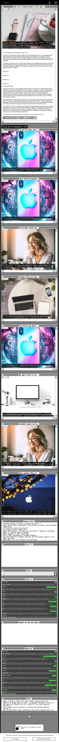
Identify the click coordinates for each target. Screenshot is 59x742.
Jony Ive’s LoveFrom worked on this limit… (29, 7)
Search (56, 573)
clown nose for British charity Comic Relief (17, 112)
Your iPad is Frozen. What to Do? (15, 529)
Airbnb (38, 103)
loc (30, 601)
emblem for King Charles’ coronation (43, 110)
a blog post (12, 63)
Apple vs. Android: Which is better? (16, 532)
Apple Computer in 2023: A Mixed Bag (16, 534)
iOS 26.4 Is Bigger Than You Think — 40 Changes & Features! (24, 703)
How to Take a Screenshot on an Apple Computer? (20, 535)
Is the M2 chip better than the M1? (15, 528)
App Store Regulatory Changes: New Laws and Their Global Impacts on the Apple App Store (28, 537)
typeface (29, 110)
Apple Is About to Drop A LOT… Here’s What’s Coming (21, 701)
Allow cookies (15, 739)
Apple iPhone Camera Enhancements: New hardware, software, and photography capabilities (30, 525)
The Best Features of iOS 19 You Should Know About (21, 524)
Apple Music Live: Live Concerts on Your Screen (20, 540)
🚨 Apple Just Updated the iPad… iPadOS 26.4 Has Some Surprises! (26, 704)
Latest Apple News (32, 727)
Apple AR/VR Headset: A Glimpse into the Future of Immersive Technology (28, 531)
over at (36, 114)
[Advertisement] (29, 556)
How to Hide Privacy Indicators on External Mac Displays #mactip (26, 707)
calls (42, 66)
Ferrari (44, 103)
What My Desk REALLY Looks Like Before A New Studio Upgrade (24, 710)
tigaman (22, 728)
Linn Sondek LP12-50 (15, 58)
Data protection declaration (44, 739)
